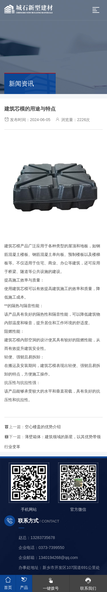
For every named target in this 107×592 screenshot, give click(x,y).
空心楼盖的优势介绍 (43, 426)
